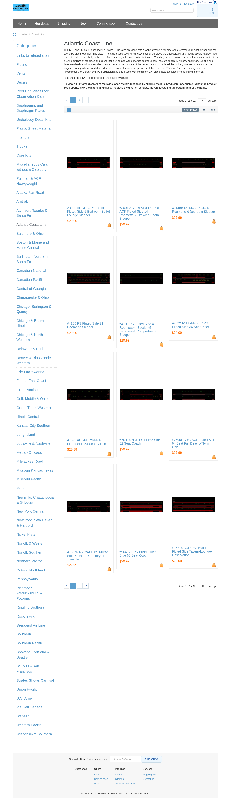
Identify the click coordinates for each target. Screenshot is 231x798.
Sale (96, 774)
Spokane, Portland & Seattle (32, 654)
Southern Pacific (29, 643)
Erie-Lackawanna (30, 372)
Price (203, 110)
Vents (20, 73)
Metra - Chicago (29, 452)
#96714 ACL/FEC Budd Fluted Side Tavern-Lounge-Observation (192, 551)
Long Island (25, 435)
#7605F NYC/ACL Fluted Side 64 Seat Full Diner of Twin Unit (193, 443)
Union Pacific (27, 689)
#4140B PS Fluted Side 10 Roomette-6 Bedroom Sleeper (193, 210)
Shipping (119, 774)
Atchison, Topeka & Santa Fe (31, 213)
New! (97, 783)
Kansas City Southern (33, 426)
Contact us (148, 779)
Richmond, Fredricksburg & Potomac (29, 593)
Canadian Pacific (29, 280)
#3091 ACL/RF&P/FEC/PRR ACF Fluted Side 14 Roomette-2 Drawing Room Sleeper (139, 213)
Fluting (21, 64)
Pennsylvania (27, 579)
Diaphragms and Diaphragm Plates (30, 108)
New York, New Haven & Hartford (34, 522)
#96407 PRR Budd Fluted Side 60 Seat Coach (137, 553)
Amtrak (22, 201)
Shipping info (149, 774)
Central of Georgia (31, 289)
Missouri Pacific (29, 479)
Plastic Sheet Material (33, 128)
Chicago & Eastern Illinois (31, 323)
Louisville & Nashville (33, 443)
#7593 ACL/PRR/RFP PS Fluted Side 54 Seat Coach (86, 442)
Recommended (190, 110)
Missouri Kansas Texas (34, 470)
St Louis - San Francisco (27, 668)
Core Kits (23, 155)
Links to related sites (32, 55)
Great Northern (28, 390)
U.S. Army (24, 698)
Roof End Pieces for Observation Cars (32, 93)
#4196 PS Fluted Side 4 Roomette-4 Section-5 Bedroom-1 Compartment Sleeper (137, 329)
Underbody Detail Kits (33, 120)
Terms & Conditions (125, 783)
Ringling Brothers (30, 607)
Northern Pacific (29, 561)
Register (189, 4)
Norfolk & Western (31, 543)
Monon (21, 488)
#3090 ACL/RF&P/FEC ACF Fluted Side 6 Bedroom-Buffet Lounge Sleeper (88, 211)
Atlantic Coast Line (31, 225)
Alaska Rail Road (30, 193)
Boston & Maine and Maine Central (32, 245)
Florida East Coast (31, 381)
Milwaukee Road (29, 461)
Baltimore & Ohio (30, 234)
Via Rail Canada (29, 707)
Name (212, 110)
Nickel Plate (26, 534)
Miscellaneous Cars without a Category (32, 167)
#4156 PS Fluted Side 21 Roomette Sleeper (85, 325)
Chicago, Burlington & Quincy (33, 309)
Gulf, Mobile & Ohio (32, 399)
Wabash (23, 716)
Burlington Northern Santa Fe (32, 259)
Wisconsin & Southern (34, 734)
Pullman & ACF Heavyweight (28, 181)
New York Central (30, 511)
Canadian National (31, 271)
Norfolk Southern (29, 552)
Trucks (21, 146)
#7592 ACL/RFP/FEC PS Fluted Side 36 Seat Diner (190, 325)
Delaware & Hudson (32, 349)
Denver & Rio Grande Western (33, 360)
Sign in (177, 4)
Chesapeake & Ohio (32, 297)
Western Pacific (29, 725)
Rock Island (25, 616)
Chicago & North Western (29, 337)
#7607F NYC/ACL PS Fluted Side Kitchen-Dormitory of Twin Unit (87, 556)
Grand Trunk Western (33, 408)
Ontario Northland (30, 570)
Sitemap (119, 779)
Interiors (22, 137)
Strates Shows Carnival (35, 680)
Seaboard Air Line (30, 625)
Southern (23, 634)
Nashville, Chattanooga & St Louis (35, 499)
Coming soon (101, 779)
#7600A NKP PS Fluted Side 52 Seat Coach (140, 441)
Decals (21, 82)
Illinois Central (27, 417)
